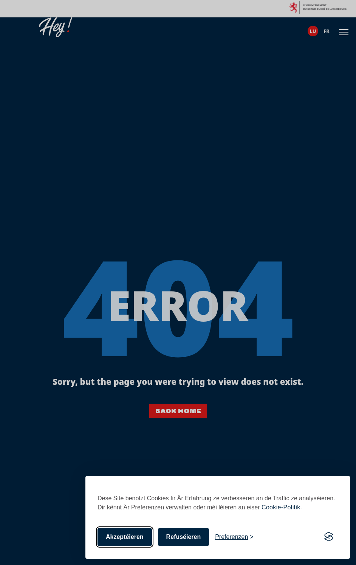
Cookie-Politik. (282, 507)
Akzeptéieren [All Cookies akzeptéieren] (125, 537)
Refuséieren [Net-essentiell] (183, 537)
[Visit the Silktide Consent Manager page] (329, 537)
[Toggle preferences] (234, 537)
